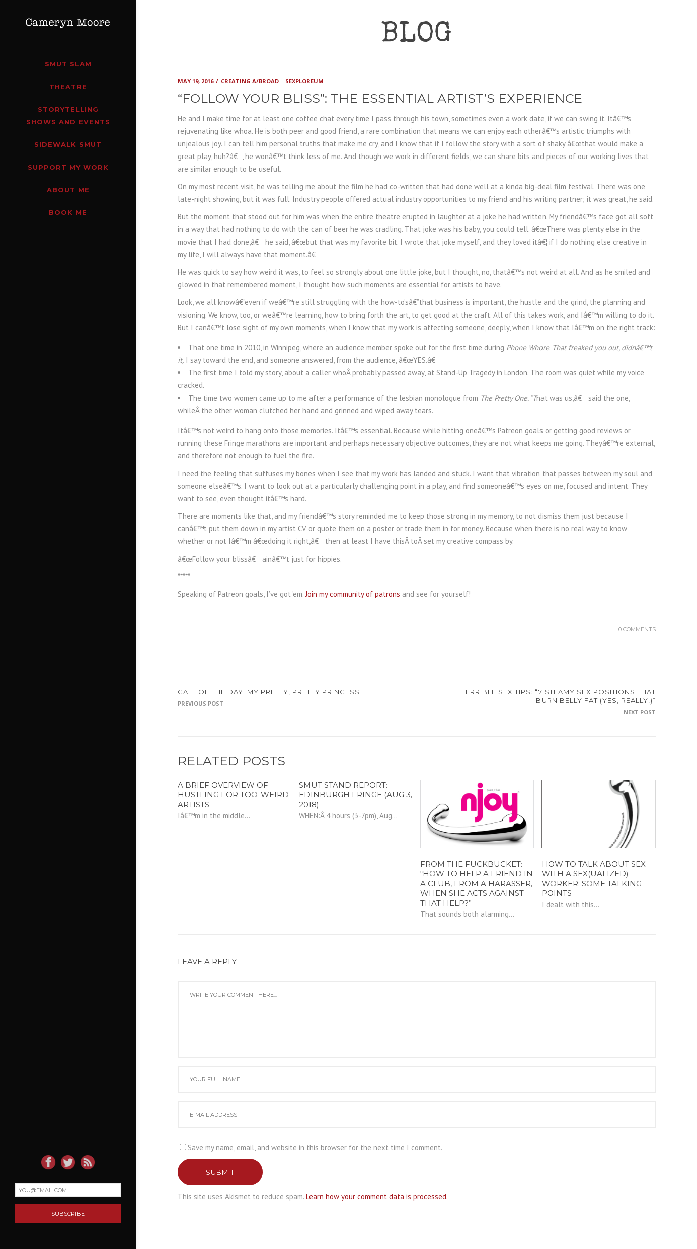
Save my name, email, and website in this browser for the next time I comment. (315, 1147)
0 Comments (637, 629)
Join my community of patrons (352, 594)
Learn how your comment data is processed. (377, 1196)
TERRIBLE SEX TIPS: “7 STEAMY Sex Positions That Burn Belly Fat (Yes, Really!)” (558, 696)
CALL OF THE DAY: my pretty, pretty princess (269, 692)
